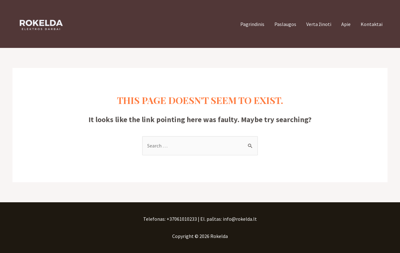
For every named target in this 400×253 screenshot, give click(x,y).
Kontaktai (371, 24)
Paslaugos (285, 24)
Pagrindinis (252, 24)
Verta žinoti (318, 24)
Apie (346, 24)
